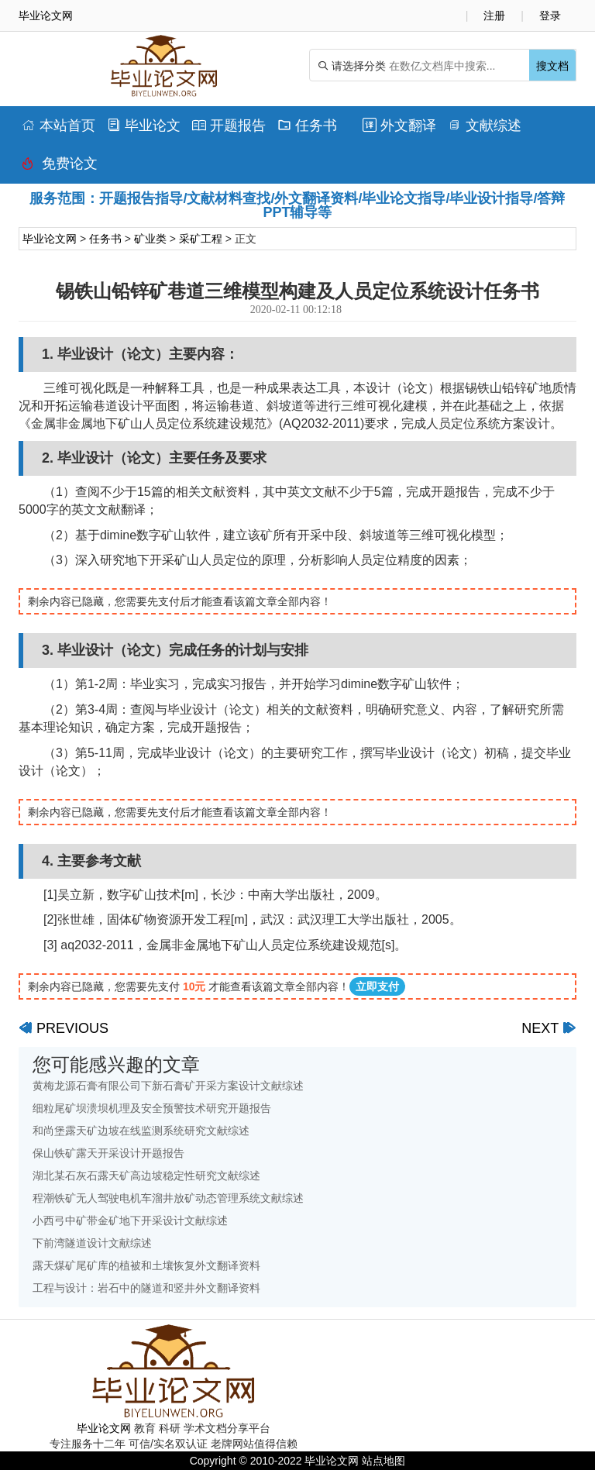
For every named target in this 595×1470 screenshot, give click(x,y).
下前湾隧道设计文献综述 (92, 1243)
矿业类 (150, 238)
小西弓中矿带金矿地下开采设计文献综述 (130, 1220)
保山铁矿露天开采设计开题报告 (108, 1153)
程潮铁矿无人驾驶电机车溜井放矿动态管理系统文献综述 (168, 1198)
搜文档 (552, 66)
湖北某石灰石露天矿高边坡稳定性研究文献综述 (146, 1175)
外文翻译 (399, 125)
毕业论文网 (49, 238)
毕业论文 (144, 125)
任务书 (307, 125)
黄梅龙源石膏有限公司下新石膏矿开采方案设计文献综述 (168, 1085)
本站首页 (58, 125)
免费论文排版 (60, 167)
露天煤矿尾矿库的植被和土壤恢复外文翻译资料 (146, 1265)
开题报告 (229, 125)
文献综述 (484, 125)
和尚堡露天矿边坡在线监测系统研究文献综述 (141, 1130)
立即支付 (377, 986)
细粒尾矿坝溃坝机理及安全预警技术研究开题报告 (152, 1108)
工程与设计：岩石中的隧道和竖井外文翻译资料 (146, 1288)
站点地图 (383, 1461)
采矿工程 (200, 238)
